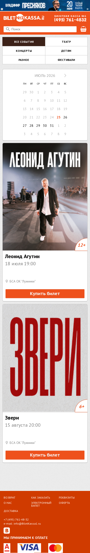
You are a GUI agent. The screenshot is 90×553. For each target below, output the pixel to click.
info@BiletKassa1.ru (27, 523)
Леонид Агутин (22, 256)
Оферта (64, 503)
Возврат (9, 497)
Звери (12, 417)
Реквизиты (67, 497)
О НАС (8, 503)
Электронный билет (41, 504)
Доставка (11, 510)
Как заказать (40, 497)
